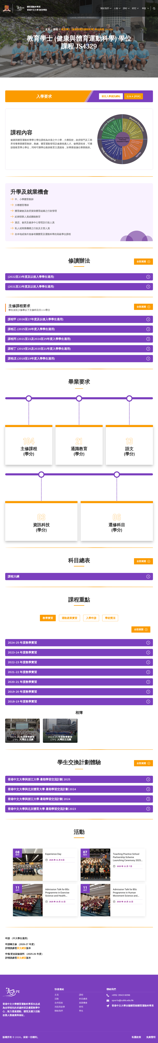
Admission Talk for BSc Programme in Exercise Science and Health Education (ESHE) (57, 894)
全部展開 (143, 261)
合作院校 (58, 1003)
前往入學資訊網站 (111, 96)
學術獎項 (110, 618)
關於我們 (106, 8)
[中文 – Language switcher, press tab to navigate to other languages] (146, 8)
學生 (81, 1011)
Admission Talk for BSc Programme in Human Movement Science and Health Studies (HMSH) (125, 894)
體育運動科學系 (34, 7)
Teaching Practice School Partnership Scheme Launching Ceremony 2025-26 (127, 858)
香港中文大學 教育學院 (37, 10)
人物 (117, 8)
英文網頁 (21, 948)
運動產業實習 (69, 618)
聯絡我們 (58, 1011)
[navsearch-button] (154, 8)
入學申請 (91, 618)
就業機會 (83, 1003)
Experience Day (53, 854)
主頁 (47, 29)
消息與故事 (11, 42)
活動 (8, 48)
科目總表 (83, 999)
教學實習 (48, 618)
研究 (135, 8)
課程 (126, 8)
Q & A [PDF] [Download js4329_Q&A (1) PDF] (133, 96)
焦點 (10, 36)
